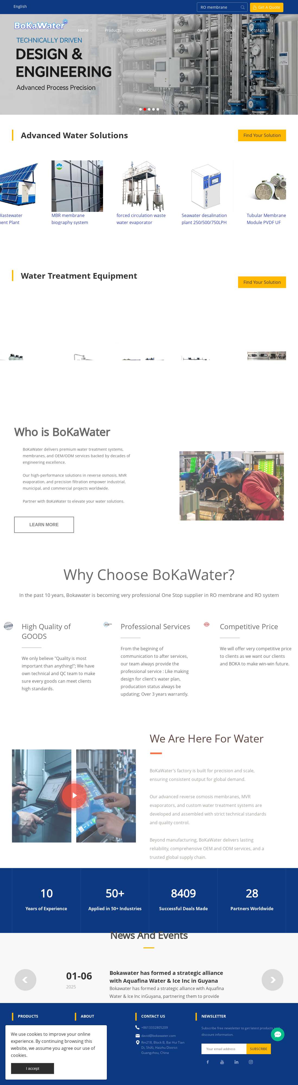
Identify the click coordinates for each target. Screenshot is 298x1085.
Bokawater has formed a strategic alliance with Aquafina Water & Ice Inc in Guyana (166, 993)
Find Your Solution (262, 135)
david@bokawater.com (158, 1035)
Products (113, 30)
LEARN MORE (44, 616)
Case (177, 30)
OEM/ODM (146, 30)
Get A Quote (269, 7)
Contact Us (261, 30)
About (229, 30)
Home (83, 30)
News (203, 30)
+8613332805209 (154, 1027)
